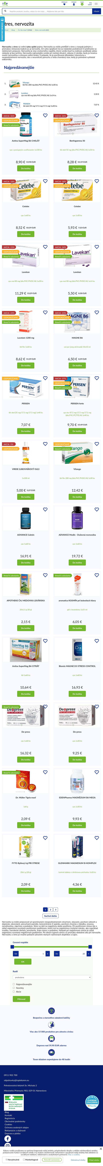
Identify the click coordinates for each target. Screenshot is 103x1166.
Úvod (6, 30)
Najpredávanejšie (24, 984)
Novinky (20, 988)
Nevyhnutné (13, 1160)
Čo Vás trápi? (22, 30)
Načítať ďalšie (50, 916)
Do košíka (26, 168)
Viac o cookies (74, 1154)
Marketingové (31, 1160)
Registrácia (10, 1118)
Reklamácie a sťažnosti (15, 1130)
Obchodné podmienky (15, 1121)
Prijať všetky (94, 1160)
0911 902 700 (10, 1075)
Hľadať (96, 11)
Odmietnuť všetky (78, 1160)
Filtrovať (21, 999)
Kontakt (8, 1115)
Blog (7, 1112)
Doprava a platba (12, 1133)
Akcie (18, 991)
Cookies (8, 1124)
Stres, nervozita (40, 30)
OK (22, 961)
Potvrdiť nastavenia (52, 1160)
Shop (13, 30)
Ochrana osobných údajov (17, 1127)
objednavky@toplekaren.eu (16, 1080)
